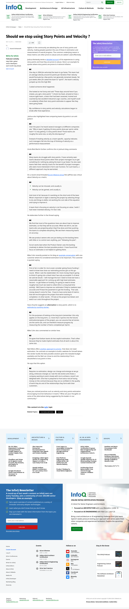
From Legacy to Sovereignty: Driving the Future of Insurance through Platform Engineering (64, 451)
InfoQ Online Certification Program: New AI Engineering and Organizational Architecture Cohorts (88, 451)
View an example (24, 500)
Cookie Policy (113, 603)
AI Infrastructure (68, 8)
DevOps (101, 8)
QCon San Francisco (46, 570)
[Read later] (39, 43)
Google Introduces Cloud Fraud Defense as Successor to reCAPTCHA (16, 475)
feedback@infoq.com (12, 603)
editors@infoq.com (38, 602)
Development (30, 8)
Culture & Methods (86, 8)
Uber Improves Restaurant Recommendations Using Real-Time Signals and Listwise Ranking (40, 451)
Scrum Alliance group (56, 175)
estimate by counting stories (38, 307)
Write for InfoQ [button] (70, 2)
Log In (8, 554)
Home (8, 548)
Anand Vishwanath (15, 48)
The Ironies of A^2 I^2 (112, 468)
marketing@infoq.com (52, 602)
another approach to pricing (50, 349)
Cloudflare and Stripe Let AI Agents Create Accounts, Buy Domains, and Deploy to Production (16, 464)
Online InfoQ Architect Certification (47, 558)
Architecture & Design (48, 8)
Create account (11, 551)
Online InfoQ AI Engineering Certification (49, 564)
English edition (59, 2)
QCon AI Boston (45, 552)
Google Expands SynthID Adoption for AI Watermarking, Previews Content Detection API (88, 462)
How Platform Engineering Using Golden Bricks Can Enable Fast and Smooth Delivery (62, 463)
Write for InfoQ (10, 564)
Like (32, 42)
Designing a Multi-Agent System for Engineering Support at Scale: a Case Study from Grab (40, 462)
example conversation (67, 255)
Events (108, 8)
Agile (46, 407)
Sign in (119, 2)
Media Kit (9, 577)
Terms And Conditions (102, 603)
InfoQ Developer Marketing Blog (11, 581)
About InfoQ (10, 570)
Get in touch (10, 69)
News (20, 27)
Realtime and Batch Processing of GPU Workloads (111, 449)
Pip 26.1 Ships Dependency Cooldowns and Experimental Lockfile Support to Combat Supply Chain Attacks (16, 452)
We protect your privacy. (100, 67)
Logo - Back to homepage (14, 7)
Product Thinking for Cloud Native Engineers (64, 471)
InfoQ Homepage (11, 27)
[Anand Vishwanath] (7, 48)
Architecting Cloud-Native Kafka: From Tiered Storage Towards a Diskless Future (87, 472)
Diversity (8, 586)
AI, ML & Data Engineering (85, 440)
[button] (107, 62)
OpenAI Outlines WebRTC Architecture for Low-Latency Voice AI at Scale (40, 471)
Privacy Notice (90, 603)
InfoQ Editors (10, 567)
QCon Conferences (11, 558)
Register (110, 2)
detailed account (52, 59)
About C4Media (10, 574)
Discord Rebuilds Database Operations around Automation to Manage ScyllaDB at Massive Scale (112, 459)
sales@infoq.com (24, 602)
